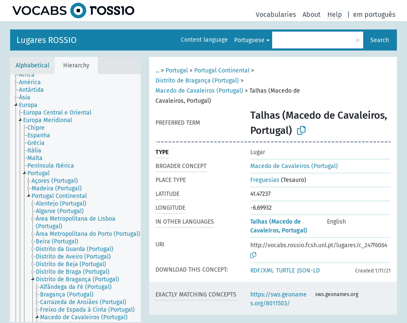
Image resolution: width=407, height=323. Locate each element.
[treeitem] (30, 75)
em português (374, 15)
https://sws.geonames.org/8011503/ (278, 299)
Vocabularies (276, 15)
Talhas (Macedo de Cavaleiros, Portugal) (278, 226)
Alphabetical (32, 65)
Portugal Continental (221, 70)
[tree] (75, 198)
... (157, 70)
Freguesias (264, 180)
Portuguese (249, 40)
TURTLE (285, 270)
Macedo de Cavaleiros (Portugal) (199, 90)
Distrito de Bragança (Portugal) (197, 80)
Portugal (177, 70)
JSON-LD (308, 270)
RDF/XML (262, 270)
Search (379, 40)
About (312, 15)
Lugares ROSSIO (46, 40)
